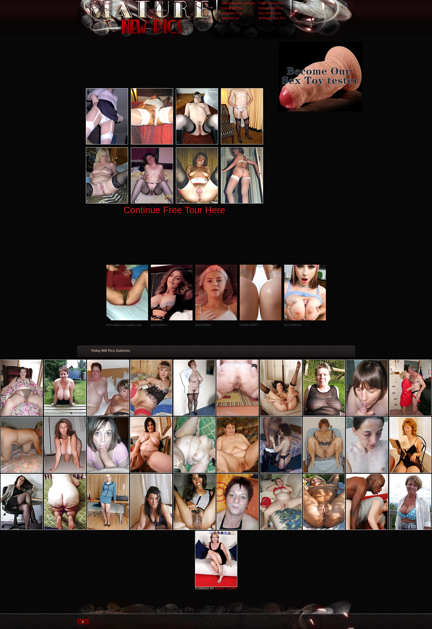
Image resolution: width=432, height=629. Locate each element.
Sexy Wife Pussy (269, 13)
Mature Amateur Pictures (238, 3)
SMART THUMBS (226, 588)
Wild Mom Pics (232, 13)
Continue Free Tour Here (174, 210)
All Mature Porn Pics (272, 18)
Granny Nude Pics (270, 8)
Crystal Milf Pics (232, 8)
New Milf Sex (230, 18)
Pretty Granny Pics (271, 3)
